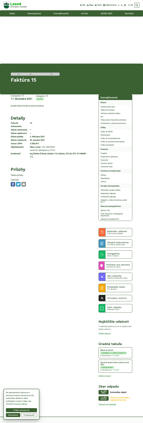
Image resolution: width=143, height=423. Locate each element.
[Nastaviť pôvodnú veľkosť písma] (121, 5)
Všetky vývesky (105, 329)
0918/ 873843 (127, 404)
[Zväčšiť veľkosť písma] (125, 5)
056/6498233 (127, 402)
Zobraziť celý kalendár (107, 357)
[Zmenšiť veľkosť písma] (118, 5)
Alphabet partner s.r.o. (78, 417)
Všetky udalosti (105, 286)
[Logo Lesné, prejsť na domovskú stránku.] (15, 5)
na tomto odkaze (11, 404)
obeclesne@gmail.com (130, 407)
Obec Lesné (106, 417)
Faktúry (40, 52)
